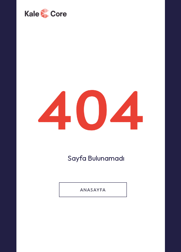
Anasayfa (93, 189)
